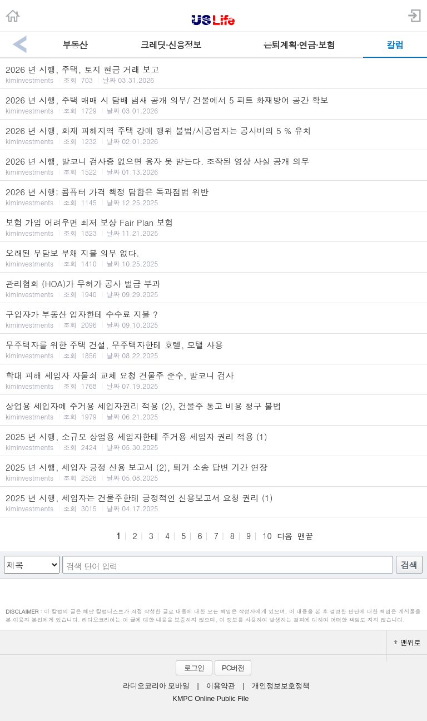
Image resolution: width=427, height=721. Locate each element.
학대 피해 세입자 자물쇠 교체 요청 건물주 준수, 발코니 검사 (213, 380)
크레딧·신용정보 (171, 44)
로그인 (194, 668)
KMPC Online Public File (211, 699)
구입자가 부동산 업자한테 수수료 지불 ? (213, 318)
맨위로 (407, 642)
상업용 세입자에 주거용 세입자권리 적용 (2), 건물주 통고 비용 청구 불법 (213, 410)
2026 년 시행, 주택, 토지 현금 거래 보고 (213, 74)
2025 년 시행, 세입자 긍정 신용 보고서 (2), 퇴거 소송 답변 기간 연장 (213, 471)
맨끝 (305, 535)
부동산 (74, 44)
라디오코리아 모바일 (156, 686)
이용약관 (220, 686)
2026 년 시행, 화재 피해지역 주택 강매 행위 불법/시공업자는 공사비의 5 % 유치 (213, 135)
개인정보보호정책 (281, 686)
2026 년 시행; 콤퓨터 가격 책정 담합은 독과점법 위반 (213, 196)
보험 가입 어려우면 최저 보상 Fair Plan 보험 (213, 227)
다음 (284, 535)
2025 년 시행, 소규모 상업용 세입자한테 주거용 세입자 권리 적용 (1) (213, 441)
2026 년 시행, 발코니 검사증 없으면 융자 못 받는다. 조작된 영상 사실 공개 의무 (213, 165)
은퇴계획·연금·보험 (299, 44)
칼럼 (394, 44)
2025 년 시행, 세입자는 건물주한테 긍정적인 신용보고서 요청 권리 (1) (213, 502)
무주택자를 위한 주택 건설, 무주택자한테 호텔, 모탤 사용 (213, 349)
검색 (409, 565)
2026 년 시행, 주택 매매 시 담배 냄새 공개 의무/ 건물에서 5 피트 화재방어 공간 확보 (213, 104)
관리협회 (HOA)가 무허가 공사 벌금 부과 (213, 288)
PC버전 (233, 668)
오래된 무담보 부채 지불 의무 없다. (213, 257)
